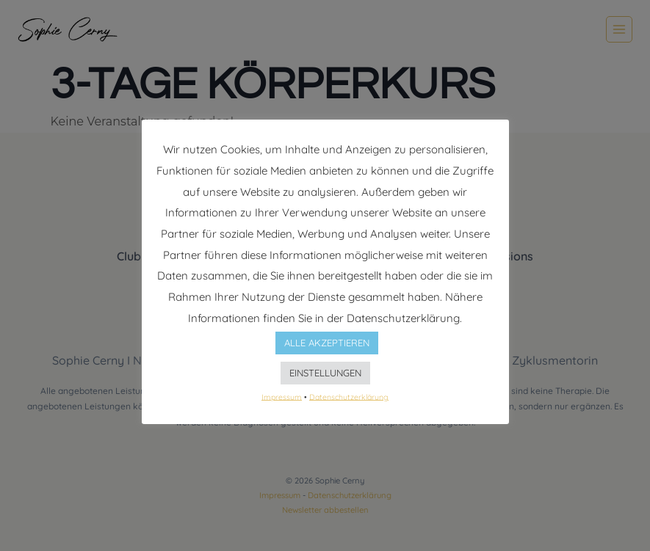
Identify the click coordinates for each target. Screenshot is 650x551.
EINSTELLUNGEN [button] (325, 373)
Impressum (281, 396)
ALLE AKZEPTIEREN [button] (326, 343)
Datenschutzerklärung (349, 396)
